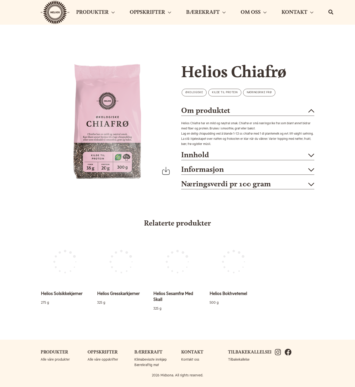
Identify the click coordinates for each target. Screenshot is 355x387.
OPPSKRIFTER (150, 12)
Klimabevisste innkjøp (150, 360)
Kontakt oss (190, 360)
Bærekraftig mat (146, 365)
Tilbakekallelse (238, 360)
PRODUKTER (95, 12)
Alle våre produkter (55, 360)
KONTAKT (297, 12)
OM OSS (253, 12)
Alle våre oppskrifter (103, 360)
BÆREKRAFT (206, 12)
